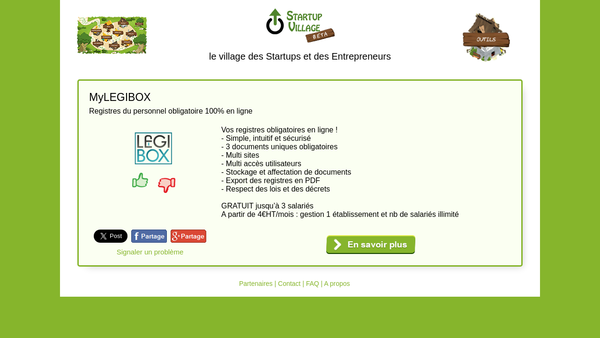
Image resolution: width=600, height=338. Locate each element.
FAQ (312, 283)
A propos (337, 283)
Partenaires (256, 283)
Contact (289, 283)
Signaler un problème (150, 252)
